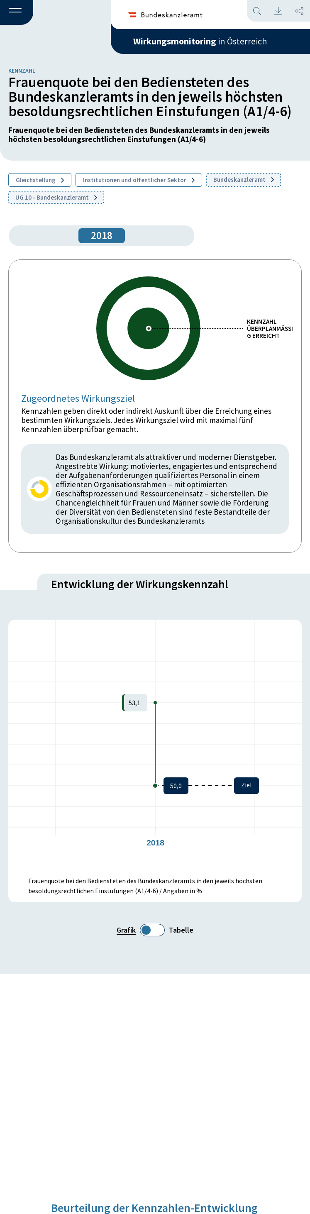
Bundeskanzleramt (243, 179)
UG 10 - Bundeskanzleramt (56, 197)
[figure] (155, 744)
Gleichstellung (40, 180)
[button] (16, 12)
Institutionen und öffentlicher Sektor (139, 180)
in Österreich (200, 41)
